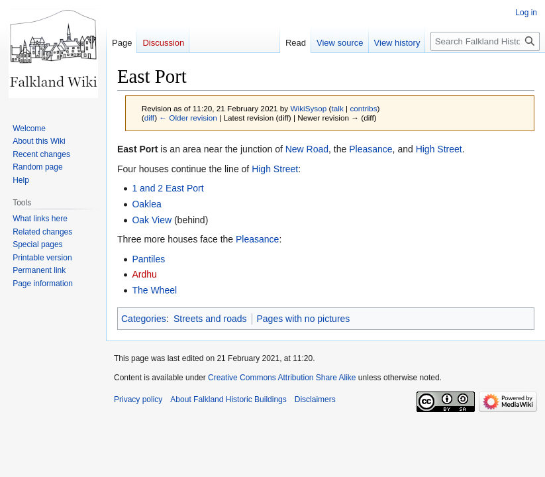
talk (337, 108)
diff (149, 117)
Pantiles (148, 259)
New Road (306, 149)
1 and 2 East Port (167, 188)
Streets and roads (210, 318)
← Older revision (188, 117)
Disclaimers (315, 399)
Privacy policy (138, 399)
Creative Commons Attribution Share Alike (282, 377)
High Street (439, 149)
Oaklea (146, 204)
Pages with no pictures (303, 318)
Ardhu (144, 274)
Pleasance (370, 149)
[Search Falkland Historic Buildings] (485, 41)
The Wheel (154, 290)
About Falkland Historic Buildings (228, 399)
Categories (143, 318)
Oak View (152, 220)
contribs (363, 108)
